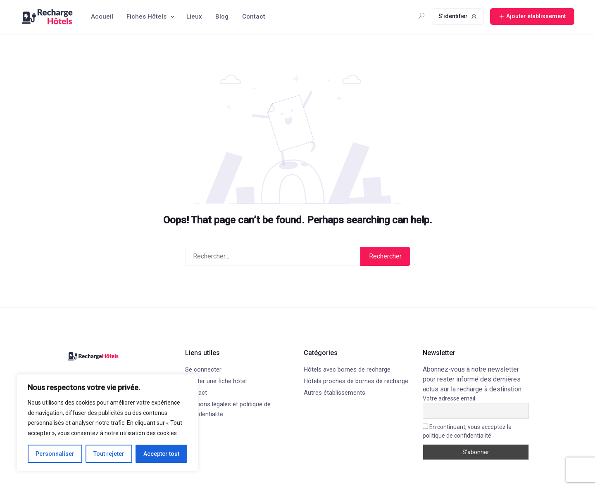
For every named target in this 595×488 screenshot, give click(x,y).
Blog (221, 16)
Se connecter (203, 369)
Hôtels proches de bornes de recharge (356, 381)
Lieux (194, 16)
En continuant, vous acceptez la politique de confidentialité (467, 431)
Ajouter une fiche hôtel (216, 381)
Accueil (102, 16)
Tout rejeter (108, 453)
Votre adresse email (449, 398)
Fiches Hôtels (146, 16)
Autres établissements (334, 392)
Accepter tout (161, 453)
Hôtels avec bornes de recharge (347, 369)
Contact (253, 16)
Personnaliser (55, 453)
